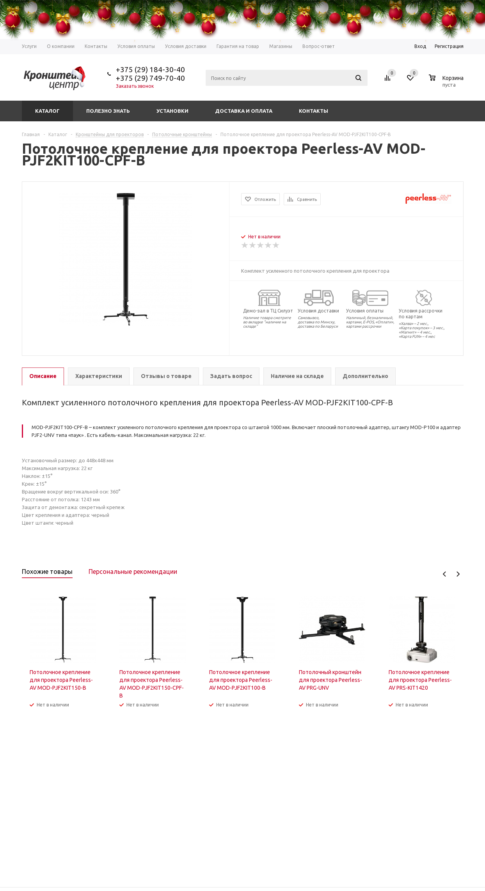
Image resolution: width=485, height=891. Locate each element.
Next (458, 574)
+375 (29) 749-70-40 (150, 78)
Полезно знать (108, 111)
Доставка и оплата (243, 111)
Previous (444, 574)
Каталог (47, 111)
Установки (172, 111)
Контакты (313, 111)
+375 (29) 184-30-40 (150, 69)
